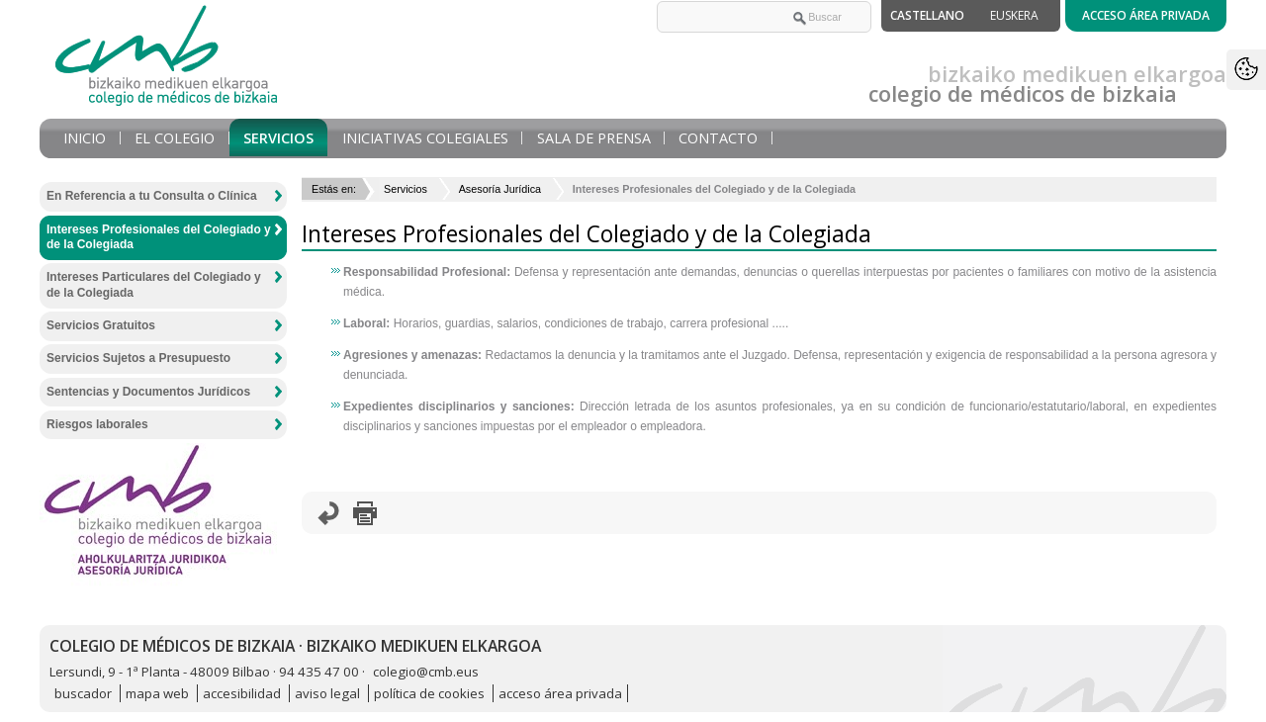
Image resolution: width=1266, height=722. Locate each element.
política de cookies (429, 693)
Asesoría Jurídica (500, 189)
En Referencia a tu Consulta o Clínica (151, 196)
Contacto (718, 138)
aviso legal (327, 693)
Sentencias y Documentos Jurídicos (148, 392)
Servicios (278, 138)
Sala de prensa (594, 138)
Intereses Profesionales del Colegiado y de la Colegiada (158, 237)
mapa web (157, 693)
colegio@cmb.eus (426, 671)
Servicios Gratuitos (100, 325)
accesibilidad (242, 693)
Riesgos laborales (97, 424)
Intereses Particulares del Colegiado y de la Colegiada (153, 285)
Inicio (84, 138)
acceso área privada (560, 693)
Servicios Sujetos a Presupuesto (138, 358)
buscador (83, 693)
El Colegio (175, 138)
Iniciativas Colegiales (425, 138)
